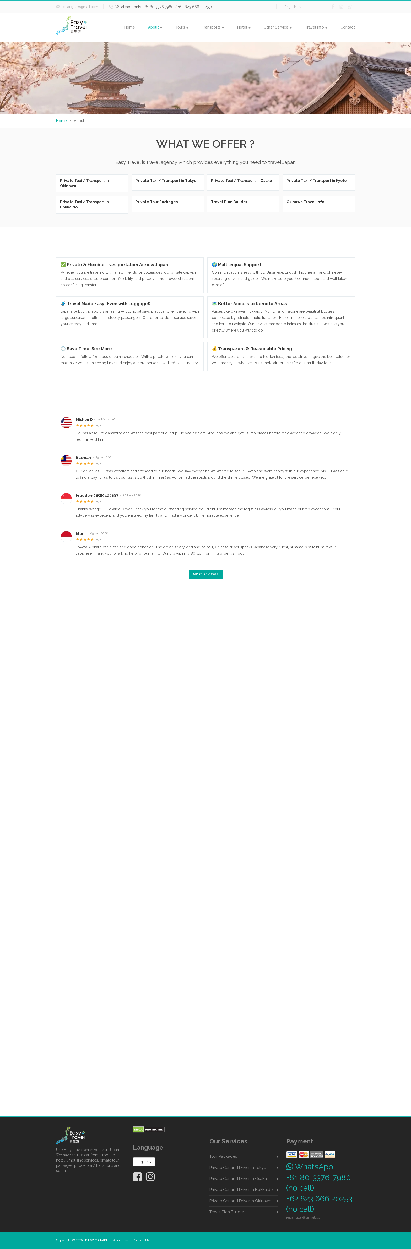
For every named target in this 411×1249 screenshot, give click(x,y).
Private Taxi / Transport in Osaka (241, 181)
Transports (213, 27)
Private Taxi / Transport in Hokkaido (84, 204)
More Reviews (205, 574)
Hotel (244, 27)
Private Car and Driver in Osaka (238, 1178)
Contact (347, 27)
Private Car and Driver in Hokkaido (241, 1189)
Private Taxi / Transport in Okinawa (84, 183)
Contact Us (141, 1240)
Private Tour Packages (157, 202)
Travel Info (316, 27)
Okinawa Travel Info (305, 202)
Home (129, 27)
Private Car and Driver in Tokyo (237, 1167)
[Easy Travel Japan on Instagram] (150, 1176)
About (155, 27)
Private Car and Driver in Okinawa (240, 1200)
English (292, 7)
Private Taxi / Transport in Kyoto (316, 181)
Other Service (278, 27)
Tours (181, 27)
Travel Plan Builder (229, 202)
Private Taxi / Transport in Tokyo (166, 181)
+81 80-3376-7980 (318, 1177)
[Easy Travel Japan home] (90, 1135)
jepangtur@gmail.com (80, 7)
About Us (120, 1240)
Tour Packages (223, 1156)
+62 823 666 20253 (319, 1198)
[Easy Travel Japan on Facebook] (137, 1176)
